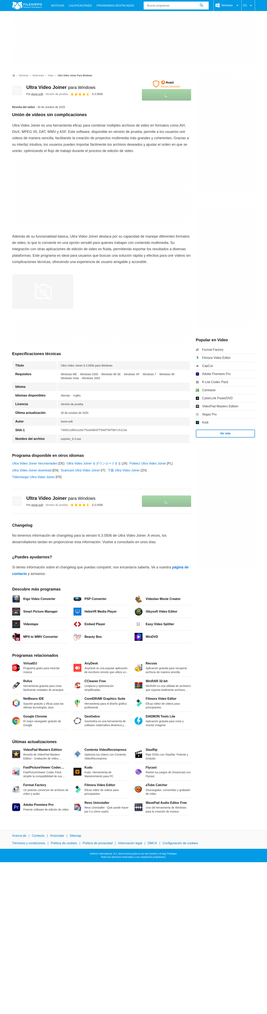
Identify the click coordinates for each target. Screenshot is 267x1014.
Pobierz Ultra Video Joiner (148, 463)
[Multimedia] (38, 75)
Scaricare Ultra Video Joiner (80, 470)
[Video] (51, 75)
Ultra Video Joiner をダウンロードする (94, 463)
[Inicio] (13, 75)
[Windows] (24, 75)
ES (248, 5)
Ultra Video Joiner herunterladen (35, 463)
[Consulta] (176, 5)
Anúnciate (57, 835)
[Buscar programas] (202, 5)
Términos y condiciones (28, 843)
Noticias (57, 5)
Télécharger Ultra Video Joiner (33, 477)
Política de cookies (64, 843)
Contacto (38, 835)
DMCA (152, 843)
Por (34, 94)
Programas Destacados (115, 5)
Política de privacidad (98, 843)
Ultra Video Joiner (61, 87)
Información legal (130, 843)
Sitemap (75, 835)
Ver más (225, 433)
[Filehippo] (27, 5)
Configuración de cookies (180, 843)
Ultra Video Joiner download (32, 470)
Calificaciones (80, 5)
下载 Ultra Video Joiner (124, 470)
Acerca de (19, 835)
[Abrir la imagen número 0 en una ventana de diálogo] (42, 291)
